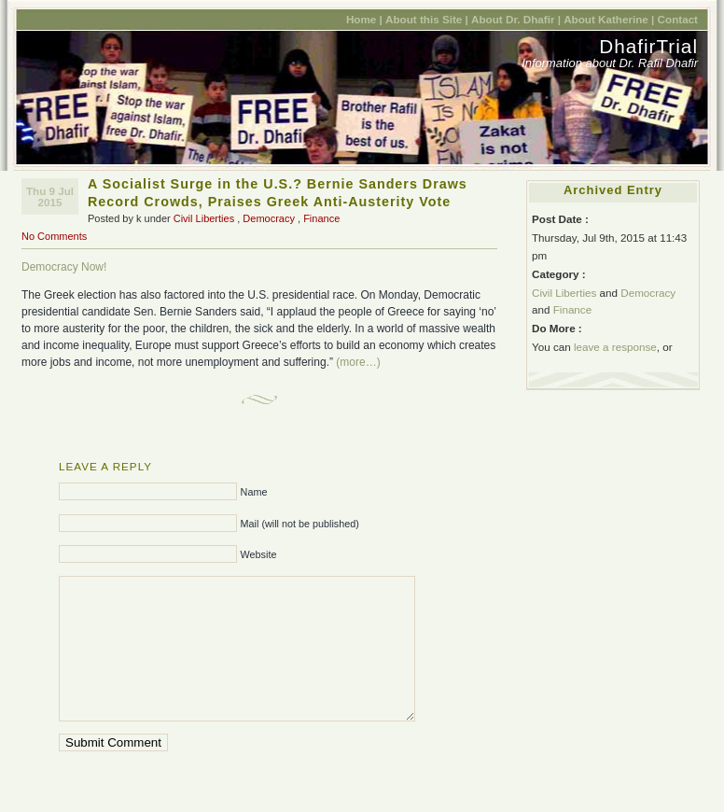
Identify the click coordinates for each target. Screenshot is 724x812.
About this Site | (426, 19)
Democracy (269, 218)
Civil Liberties (204, 218)
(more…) (358, 362)
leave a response (615, 347)
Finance (321, 218)
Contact (678, 19)
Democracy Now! (63, 266)
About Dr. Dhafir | (516, 19)
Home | (364, 19)
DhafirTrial (648, 46)
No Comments (54, 236)
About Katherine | (609, 19)
